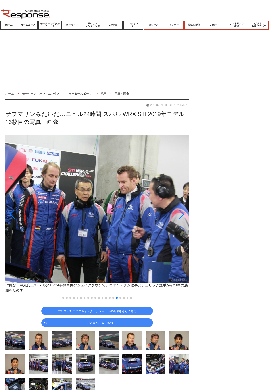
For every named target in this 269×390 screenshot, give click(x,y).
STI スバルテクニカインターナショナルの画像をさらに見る (97, 310)
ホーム (9, 24)
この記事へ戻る (99, 322)
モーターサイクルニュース (50, 24)
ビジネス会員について (259, 24)
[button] (32, 214)
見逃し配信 (194, 24)
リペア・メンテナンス (92, 24)
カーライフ (72, 24)
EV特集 (113, 24)
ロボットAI (133, 24)
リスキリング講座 (236, 24)
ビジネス (153, 24)
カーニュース (28, 24)
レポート (214, 24)
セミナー (174, 24)
